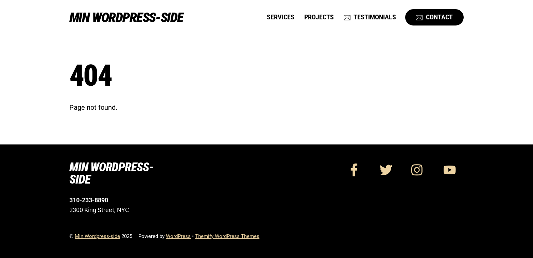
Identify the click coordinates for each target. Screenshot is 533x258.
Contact (434, 17)
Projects (319, 17)
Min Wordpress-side (97, 236)
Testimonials (370, 17)
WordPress (178, 236)
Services (280, 17)
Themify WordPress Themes (227, 236)
